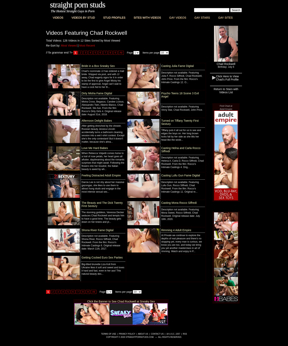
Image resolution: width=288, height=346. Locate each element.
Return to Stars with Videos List (226, 90)
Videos (58, 17)
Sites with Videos (147, 17)
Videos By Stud (83, 17)
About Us (143, 334)
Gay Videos (177, 17)
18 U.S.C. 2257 (173, 334)
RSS (185, 334)
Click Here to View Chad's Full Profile (227, 78)
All (121, 52)
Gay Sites (225, 17)
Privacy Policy (127, 334)
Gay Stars (202, 17)
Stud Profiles (114, 17)
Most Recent (87, 45)
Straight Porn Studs (77, 4)
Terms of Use (108, 334)
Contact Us (157, 334)
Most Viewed (69, 45)
